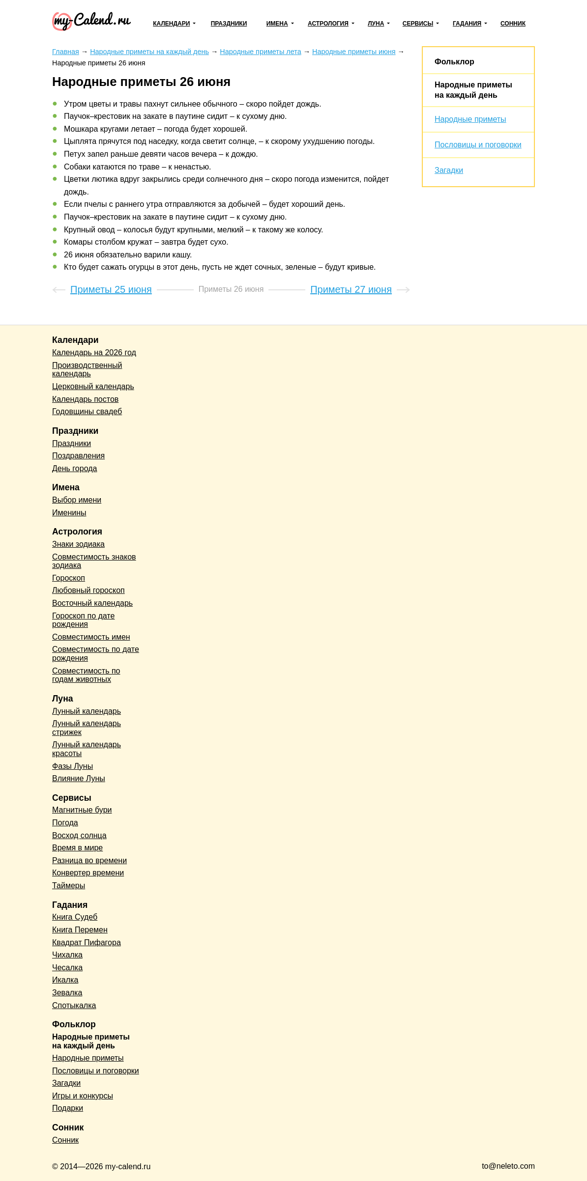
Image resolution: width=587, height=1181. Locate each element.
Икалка (65, 980)
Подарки (67, 1108)
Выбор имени (76, 500)
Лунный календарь (86, 711)
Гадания (467, 23)
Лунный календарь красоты (86, 749)
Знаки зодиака (78, 544)
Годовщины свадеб (87, 411)
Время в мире (77, 848)
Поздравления (78, 455)
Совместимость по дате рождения (95, 653)
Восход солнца (79, 835)
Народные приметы (470, 119)
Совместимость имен (91, 637)
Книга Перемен (80, 930)
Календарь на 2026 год (94, 352)
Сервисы (418, 23)
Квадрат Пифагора (86, 942)
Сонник (513, 23)
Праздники (229, 23)
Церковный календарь (93, 386)
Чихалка (67, 955)
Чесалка (67, 967)
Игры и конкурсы (82, 1096)
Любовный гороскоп (88, 590)
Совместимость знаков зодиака (94, 561)
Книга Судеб (74, 917)
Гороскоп (68, 578)
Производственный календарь (87, 369)
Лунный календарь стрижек (86, 727)
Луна (376, 23)
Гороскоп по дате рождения (83, 620)
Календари (171, 23)
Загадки (449, 170)
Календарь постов (85, 399)
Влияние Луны (78, 778)
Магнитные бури (82, 810)
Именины (69, 512)
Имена (277, 23)
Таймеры (68, 885)
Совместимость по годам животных (86, 675)
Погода (65, 822)
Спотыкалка (74, 1005)
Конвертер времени (88, 873)
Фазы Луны (72, 766)
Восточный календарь (92, 603)
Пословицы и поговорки (478, 145)
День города (74, 468)
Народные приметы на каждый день (91, 1041)
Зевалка (67, 992)
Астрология (328, 23)
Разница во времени (89, 860)
